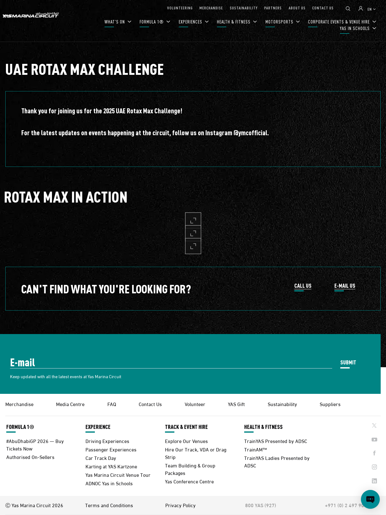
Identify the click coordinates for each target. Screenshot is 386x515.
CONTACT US (323, 7)
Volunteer (195, 403)
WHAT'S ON (115, 22)
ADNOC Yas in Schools (109, 483)
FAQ (111, 403)
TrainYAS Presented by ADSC (275, 440)
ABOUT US (297, 7)
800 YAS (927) (260, 505)
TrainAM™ (255, 449)
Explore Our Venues (186, 440)
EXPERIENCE (98, 427)
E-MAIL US (344, 286)
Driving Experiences (107, 440)
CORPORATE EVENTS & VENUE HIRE (339, 22)
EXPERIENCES (191, 22)
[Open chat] (370, 499)
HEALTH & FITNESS (234, 22)
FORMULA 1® (152, 22)
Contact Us (150, 403)
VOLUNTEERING (180, 7)
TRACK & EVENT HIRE (186, 427)
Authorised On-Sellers (30, 456)
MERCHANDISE (211, 7)
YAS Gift (236, 403)
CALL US (302, 286)
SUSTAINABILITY (244, 7)
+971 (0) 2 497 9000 (347, 505)
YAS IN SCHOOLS (355, 28)
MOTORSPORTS (280, 22)
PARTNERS (273, 7)
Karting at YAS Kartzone (111, 466)
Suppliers (330, 403)
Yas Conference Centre (189, 481)
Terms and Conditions (109, 505)
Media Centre (70, 403)
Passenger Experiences (110, 449)
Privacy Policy (180, 505)
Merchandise (19, 403)
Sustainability (282, 403)
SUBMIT (348, 362)
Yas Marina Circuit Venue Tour (118, 474)
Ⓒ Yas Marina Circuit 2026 (34, 505)
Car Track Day (100, 457)
